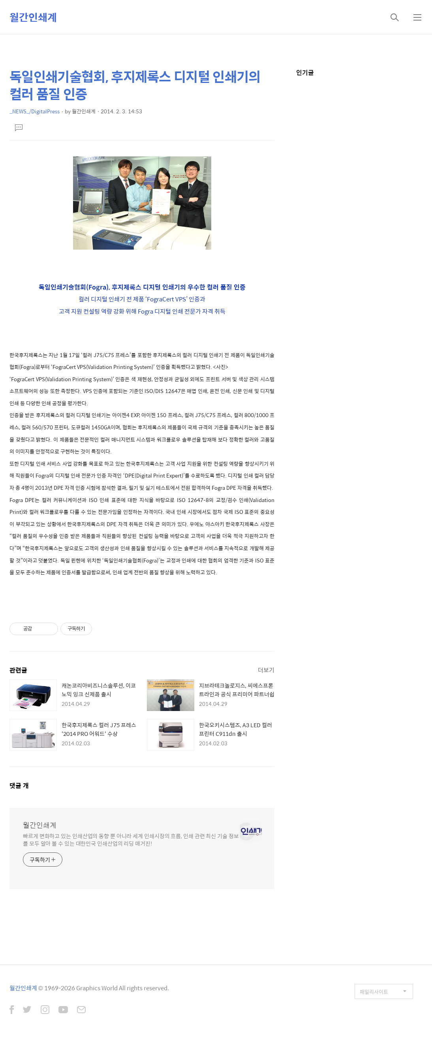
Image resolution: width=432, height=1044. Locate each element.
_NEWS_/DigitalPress (34, 111)
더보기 (266, 669)
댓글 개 (19, 785)
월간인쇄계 (33, 17)
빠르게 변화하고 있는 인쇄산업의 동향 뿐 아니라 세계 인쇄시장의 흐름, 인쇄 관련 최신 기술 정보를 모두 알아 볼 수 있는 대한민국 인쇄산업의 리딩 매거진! (131, 839)
